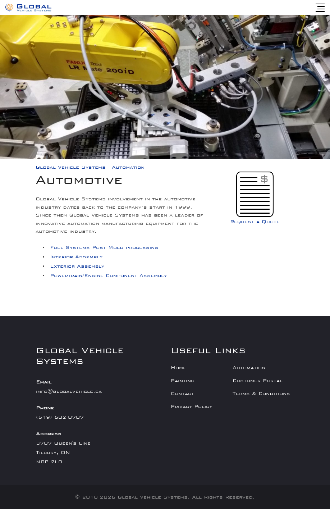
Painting (182, 380)
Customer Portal (258, 380)
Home (178, 368)
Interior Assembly (76, 257)
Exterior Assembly (77, 266)
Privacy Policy (191, 406)
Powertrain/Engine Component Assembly (108, 275)
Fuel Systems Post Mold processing (104, 247)
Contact (182, 393)
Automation (249, 368)
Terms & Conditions (261, 393)
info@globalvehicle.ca (69, 391)
